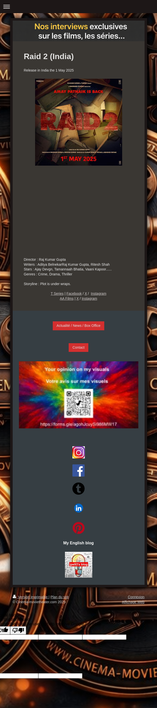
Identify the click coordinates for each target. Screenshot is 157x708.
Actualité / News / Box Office (78, 326)
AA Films (67, 298)
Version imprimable (31, 597)
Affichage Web (133, 602)
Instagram (98, 294)
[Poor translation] (18, 630)
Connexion (136, 597)
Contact (78, 347)
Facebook (74, 294)
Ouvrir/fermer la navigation (78, 6)
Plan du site (60, 597)
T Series (57, 294)
